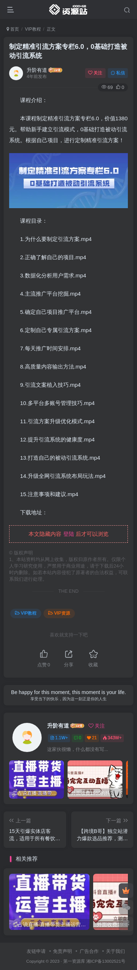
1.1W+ (59, 737)
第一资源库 (74, 961)
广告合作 (89, 951)
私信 (118, 72)
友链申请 (36, 951)
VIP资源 (59, 613)
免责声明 (62, 951)
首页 (13, 29)
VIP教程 (33, 29)
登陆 (68, 534)
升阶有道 (37, 70)
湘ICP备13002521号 (105, 961)
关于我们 (115, 951)
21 (92, 737)
